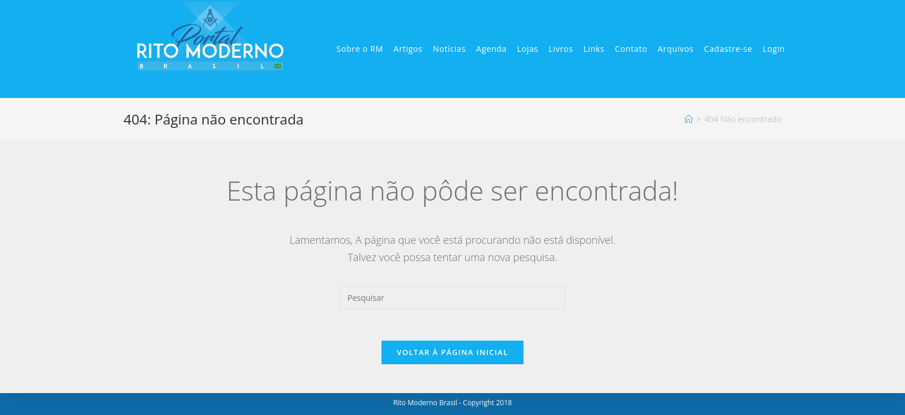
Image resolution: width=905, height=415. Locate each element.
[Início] (689, 119)
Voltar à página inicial (452, 355)
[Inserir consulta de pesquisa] (452, 298)
